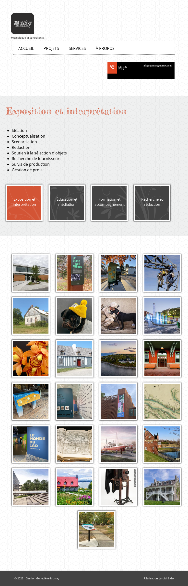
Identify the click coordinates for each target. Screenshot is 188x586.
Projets (51, 48)
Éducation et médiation (67, 202)
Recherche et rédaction (152, 202)
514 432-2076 (123, 67)
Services (77, 48)
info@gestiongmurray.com (157, 65)
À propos (105, 48)
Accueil (26, 48)
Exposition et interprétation (24, 202)
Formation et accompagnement (109, 202)
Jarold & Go (166, 578)
